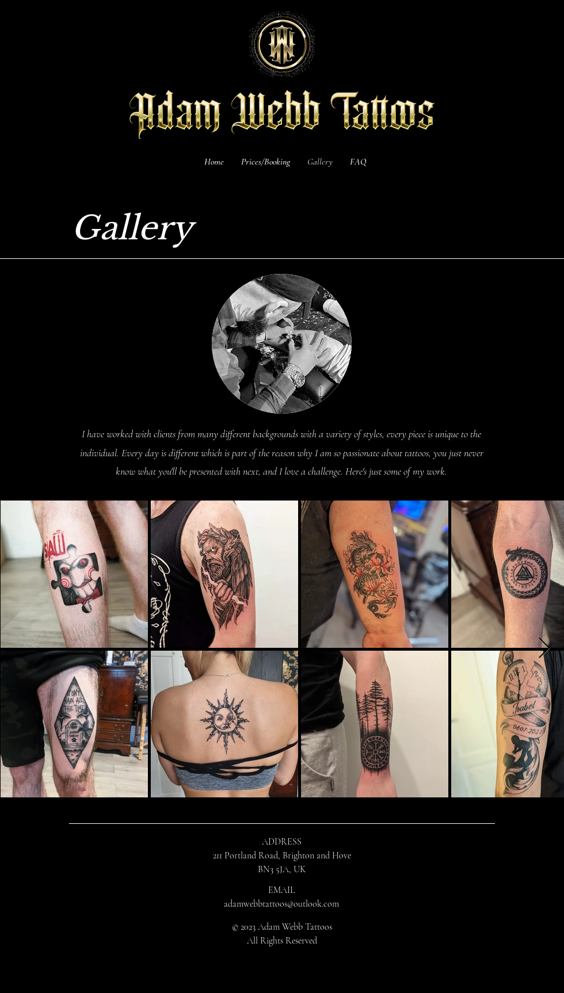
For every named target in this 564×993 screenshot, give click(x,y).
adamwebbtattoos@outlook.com (281, 904)
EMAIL (281, 890)
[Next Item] (544, 648)
